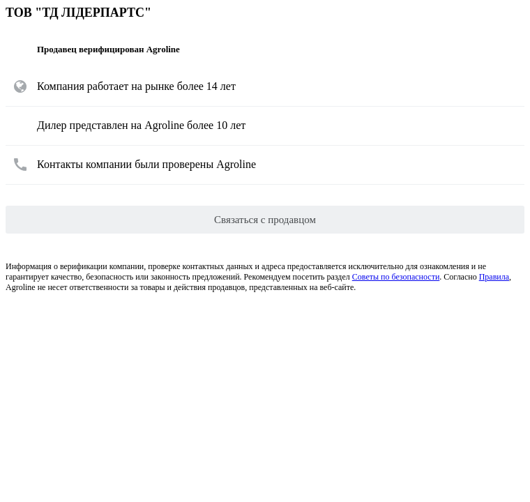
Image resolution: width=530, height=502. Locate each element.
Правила (494, 277)
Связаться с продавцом (265, 219)
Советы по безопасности (396, 277)
